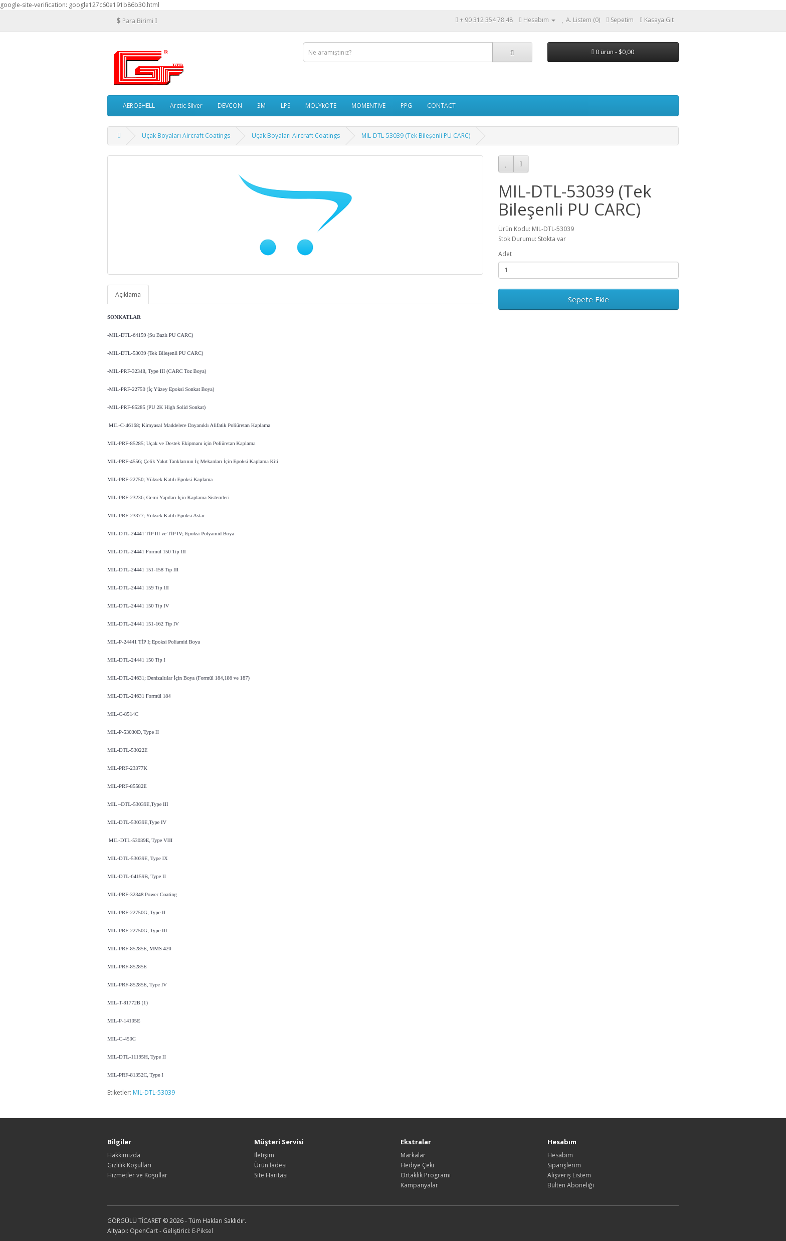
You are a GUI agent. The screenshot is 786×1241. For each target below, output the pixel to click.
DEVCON (230, 105)
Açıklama (128, 294)
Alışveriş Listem (569, 1175)
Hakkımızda (123, 1155)
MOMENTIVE (368, 105)
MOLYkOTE (320, 105)
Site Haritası (271, 1175)
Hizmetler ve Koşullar (137, 1175)
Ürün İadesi (270, 1165)
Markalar (413, 1155)
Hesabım (560, 1155)
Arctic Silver (186, 105)
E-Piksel (202, 1230)
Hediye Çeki (417, 1165)
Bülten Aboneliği (570, 1185)
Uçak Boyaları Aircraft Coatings (186, 135)
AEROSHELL (139, 105)
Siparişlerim (564, 1165)
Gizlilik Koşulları (129, 1165)
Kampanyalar (419, 1185)
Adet (505, 254)
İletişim (264, 1155)
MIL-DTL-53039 (154, 1092)
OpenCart (144, 1230)
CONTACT (441, 105)
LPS (285, 105)
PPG (406, 105)
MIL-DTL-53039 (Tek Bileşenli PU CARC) (415, 135)
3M (261, 105)
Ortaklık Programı (426, 1175)
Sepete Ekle (588, 299)
